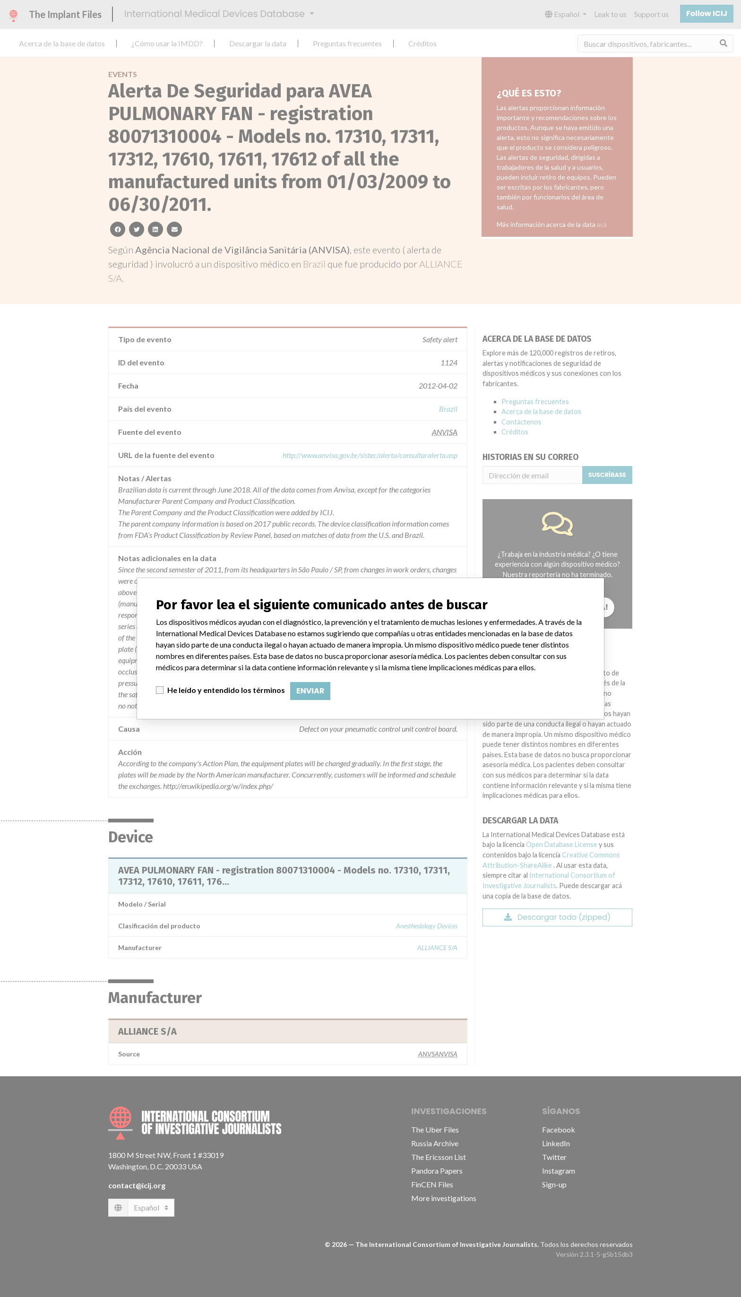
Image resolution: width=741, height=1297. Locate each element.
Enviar (310, 690)
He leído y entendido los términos (226, 689)
